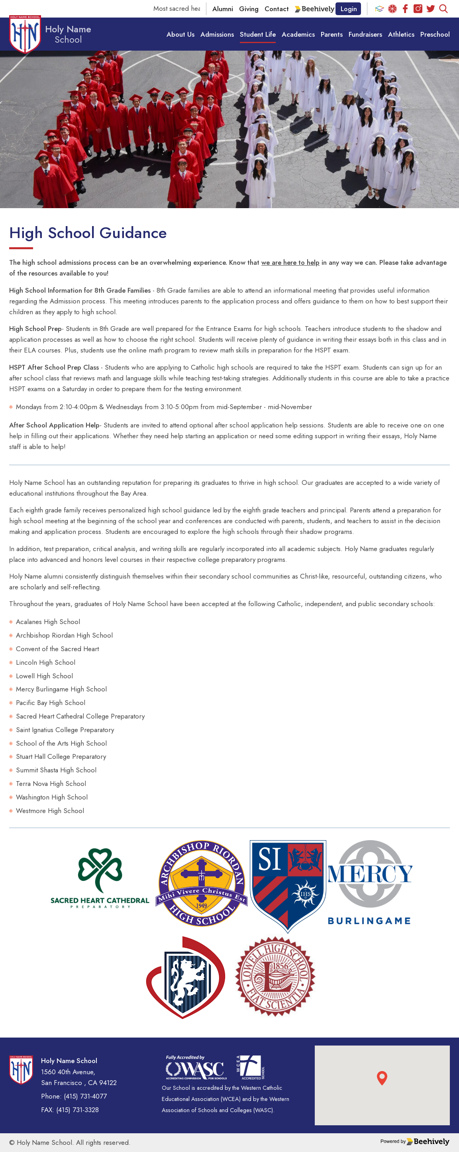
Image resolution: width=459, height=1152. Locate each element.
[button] (382, 1078)
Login (349, 9)
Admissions (217, 34)
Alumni (222, 9)
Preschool (435, 34)
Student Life (258, 34)
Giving (249, 9)
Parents (332, 34)
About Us (180, 34)
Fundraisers (365, 34)
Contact (277, 9)
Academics (298, 34)
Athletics (401, 34)
